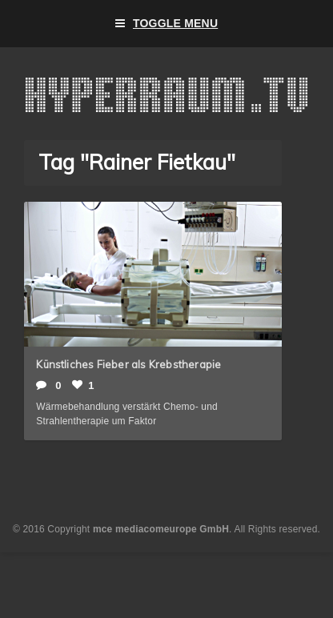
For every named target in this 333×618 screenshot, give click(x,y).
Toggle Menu (167, 23)
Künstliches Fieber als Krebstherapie (128, 364)
